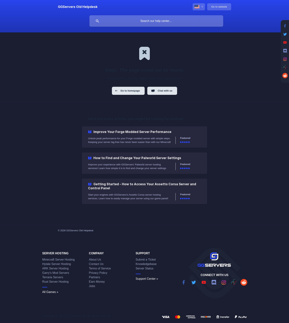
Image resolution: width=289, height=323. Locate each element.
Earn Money (97, 281)
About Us (95, 259)
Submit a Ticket (146, 259)
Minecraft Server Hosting (58, 259)
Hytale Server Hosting (56, 264)
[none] (78, 6)
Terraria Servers (52, 277)
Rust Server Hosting (55, 281)
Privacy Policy (98, 272)
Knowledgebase (146, 264)
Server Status (145, 268)
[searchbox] (156, 21)
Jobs (92, 286)
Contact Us (96, 264)
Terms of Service (100, 268)
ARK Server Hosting (55, 268)
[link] (144, 137)
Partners (94, 277)
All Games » (50, 292)
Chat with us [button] (165, 90)
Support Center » (147, 278)
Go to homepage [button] (130, 90)
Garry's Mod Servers (55, 272)
